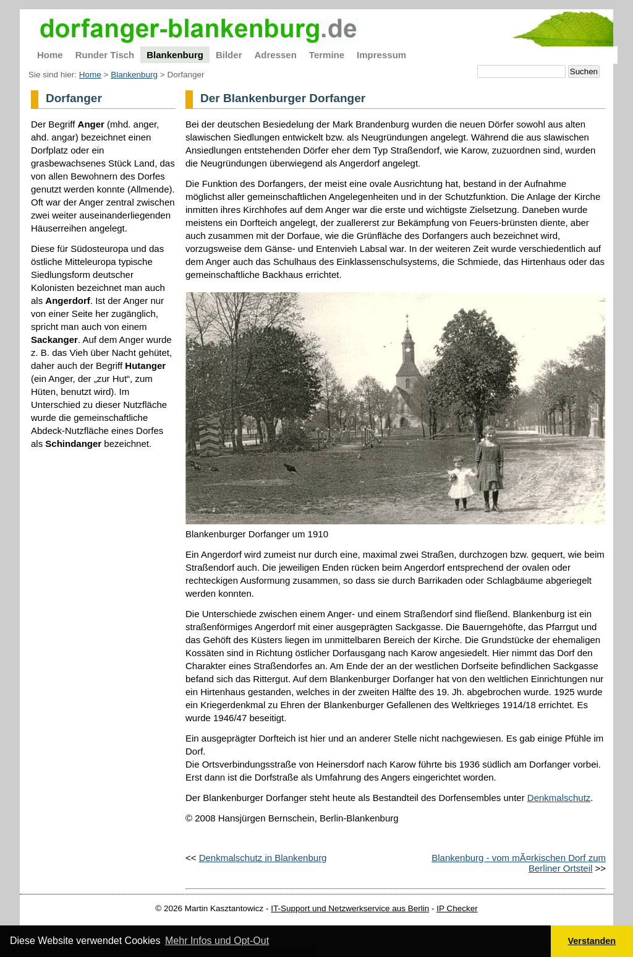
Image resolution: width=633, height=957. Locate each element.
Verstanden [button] (592, 941)
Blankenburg (134, 74)
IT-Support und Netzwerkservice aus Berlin (350, 908)
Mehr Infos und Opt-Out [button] (217, 940)
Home (90, 74)
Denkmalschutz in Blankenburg (263, 857)
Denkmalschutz (559, 797)
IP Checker (457, 908)
